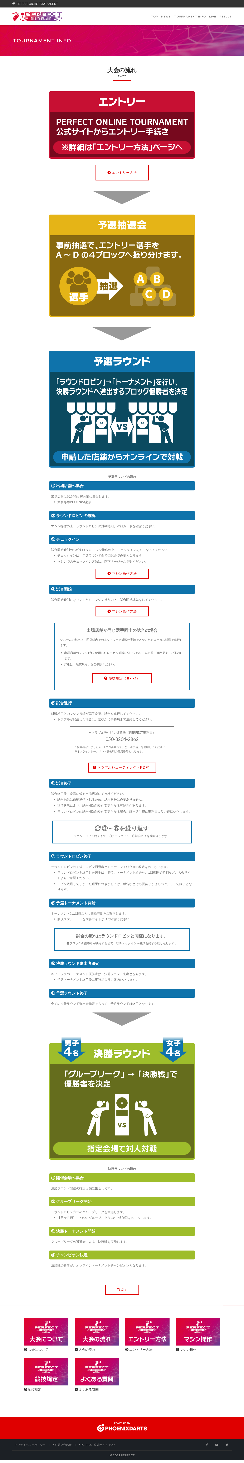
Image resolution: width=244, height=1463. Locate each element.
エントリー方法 (138, 1352)
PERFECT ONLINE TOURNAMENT (35, 3)
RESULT (225, 18)
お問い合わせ (62, 1447)
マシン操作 (186, 1352)
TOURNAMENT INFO (190, 18)
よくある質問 (87, 1392)
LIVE (212, 18)
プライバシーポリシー (31, 1447)
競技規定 (32, 1392)
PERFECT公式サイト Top (97, 1447)
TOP (154, 18)
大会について (36, 1352)
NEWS (166, 18)
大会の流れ (85, 1352)
